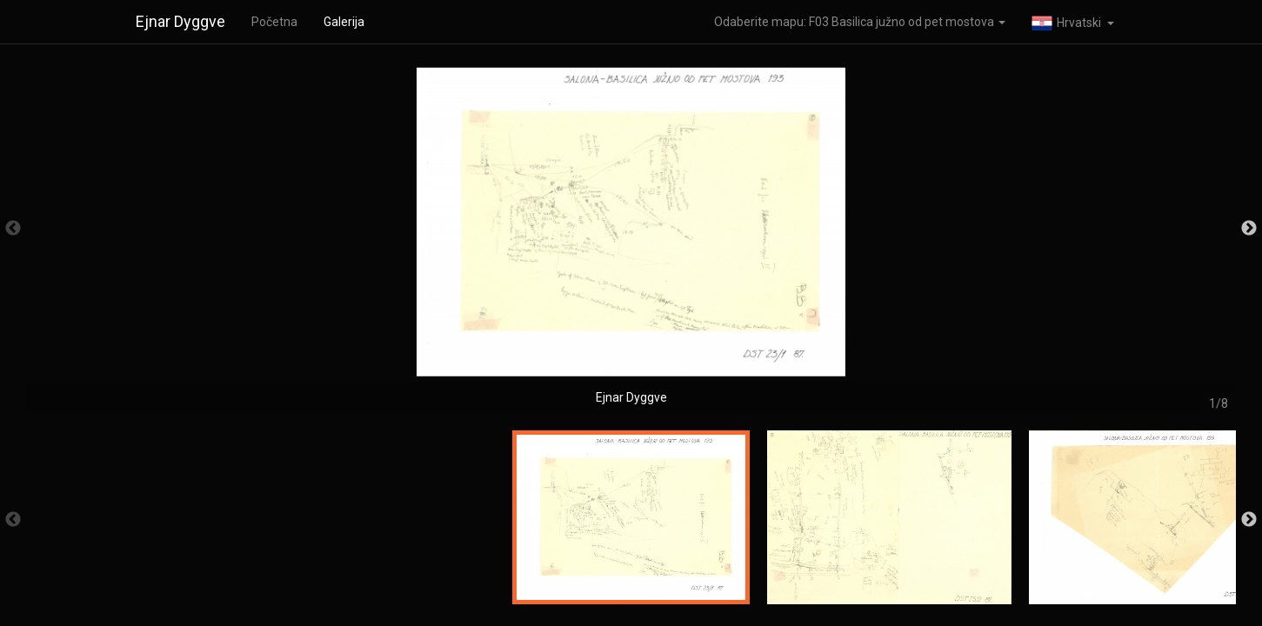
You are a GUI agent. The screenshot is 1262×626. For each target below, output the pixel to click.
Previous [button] (13, 228)
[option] (631, 237)
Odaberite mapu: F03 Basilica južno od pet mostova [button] (859, 22)
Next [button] (1249, 228)
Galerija (344, 22)
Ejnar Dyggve (180, 21)
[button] (1072, 21)
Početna (274, 22)
